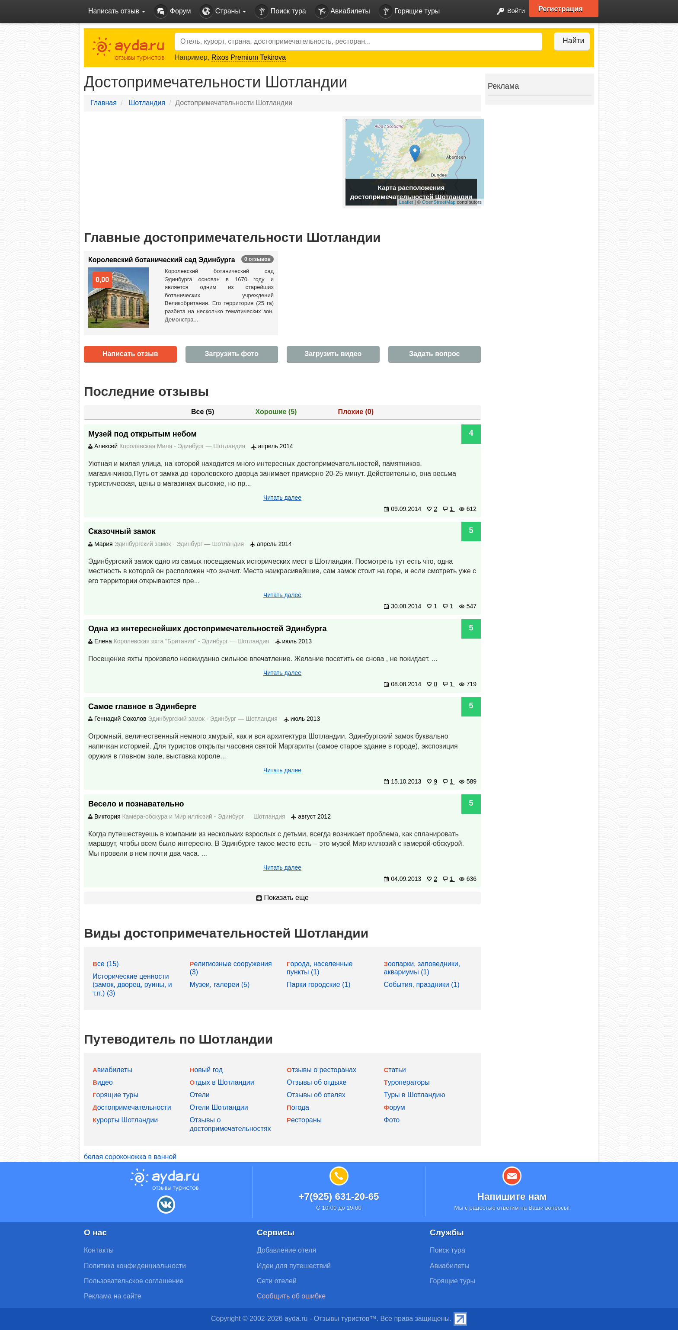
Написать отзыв (130, 353)
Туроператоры (407, 1082)
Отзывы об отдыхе (316, 1082)
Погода (298, 1107)
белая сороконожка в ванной (130, 1156)
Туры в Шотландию (414, 1095)
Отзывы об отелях (316, 1095)
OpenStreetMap (439, 202)
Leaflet (406, 202)
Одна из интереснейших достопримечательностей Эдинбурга (207, 628)
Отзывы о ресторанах (321, 1069)
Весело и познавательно (136, 804)
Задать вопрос (434, 353)
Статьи (395, 1069)
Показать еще (282, 897)
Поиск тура (280, 11)
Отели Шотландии (219, 1107)
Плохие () (356, 411)
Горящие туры (409, 11)
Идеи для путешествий (294, 1265)
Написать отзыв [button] (116, 11)
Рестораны (304, 1120)
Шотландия (147, 102)
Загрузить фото (232, 353)
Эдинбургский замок (143, 543)
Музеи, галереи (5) (220, 984)
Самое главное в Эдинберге (142, 706)
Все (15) (106, 963)
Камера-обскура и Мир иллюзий (167, 816)
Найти (568, 40)
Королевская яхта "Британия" (155, 641)
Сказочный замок (122, 531)
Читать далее (282, 497)
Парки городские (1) (319, 984)
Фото (392, 1120)
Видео (103, 1082)
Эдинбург (192, 446)
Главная (103, 102)
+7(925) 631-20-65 (338, 1196)
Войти (507, 11)
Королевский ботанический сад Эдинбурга (161, 259)
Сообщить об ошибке (291, 1296)
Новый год (206, 1069)
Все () (202, 411)
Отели (200, 1095)
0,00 (102, 279)
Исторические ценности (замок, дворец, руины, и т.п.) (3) (132, 984)
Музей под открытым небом (142, 434)
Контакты (99, 1250)
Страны (222, 11)
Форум (172, 11)
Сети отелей (277, 1281)
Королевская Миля (145, 446)
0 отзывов (257, 259)
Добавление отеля (286, 1250)
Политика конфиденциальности (135, 1265)
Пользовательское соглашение (133, 1281)
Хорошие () (276, 411)
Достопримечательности (132, 1107)
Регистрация (564, 8)
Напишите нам (512, 1196)
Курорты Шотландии (125, 1120)
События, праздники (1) (422, 984)
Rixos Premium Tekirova (248, 57)
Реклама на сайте (112, 1296)
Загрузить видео (332, 353)
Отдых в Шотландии (222, 1082)
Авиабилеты (342, 11)
